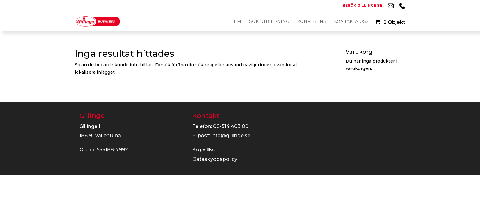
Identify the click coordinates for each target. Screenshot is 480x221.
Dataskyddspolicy (214, 159)
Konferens (311, 21)
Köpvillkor (204, 150)
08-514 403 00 (231, 126)
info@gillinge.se (230, 135)
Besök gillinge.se (362, 6)
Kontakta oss (351, 21)
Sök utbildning (269, 21)
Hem (235, 21)
